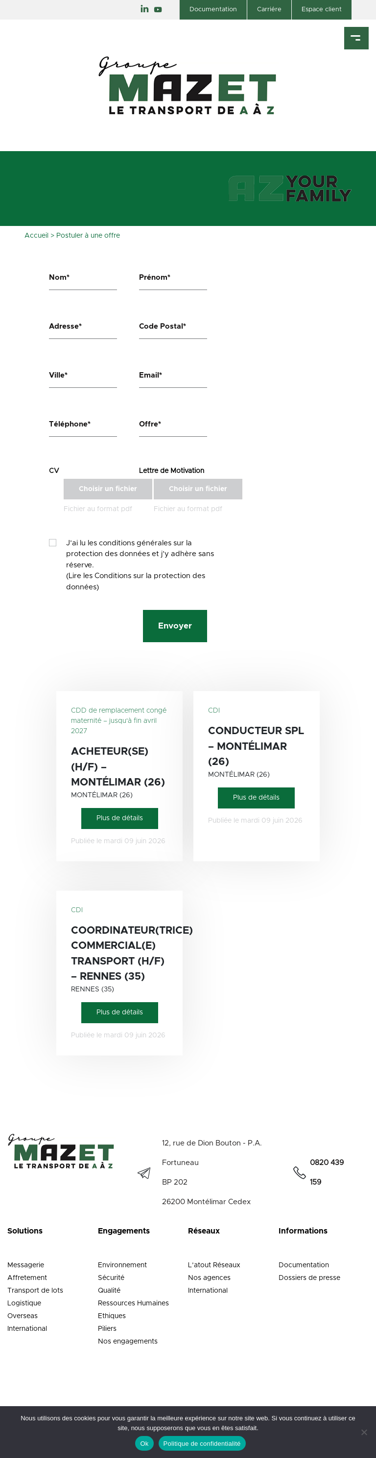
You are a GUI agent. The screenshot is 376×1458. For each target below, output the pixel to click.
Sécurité (111, 1278)
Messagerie (25, 1265)
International (27, 1328)
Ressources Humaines (133, 1303)
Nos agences (209, 1278)
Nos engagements (128, 1341)
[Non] (364, 1432)
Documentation (213, 9)
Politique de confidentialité (202, 1443)
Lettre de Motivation (171, 471)
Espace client (322, 9)
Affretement (27, 1278)
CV (54, 471)
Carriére (269, 9)
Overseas (22, 1316)
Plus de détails (119, 818)
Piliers (107, 1328)
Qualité (109, 1290)
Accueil (36, 235)
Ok (144, 1443)
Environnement (122, 1265)
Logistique (24, 1303)
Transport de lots (35, 1290)
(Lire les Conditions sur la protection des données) (135, 581)
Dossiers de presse (309, 1278)
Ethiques (112, 1316)
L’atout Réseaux (214, 1265)
